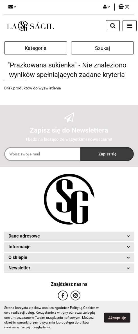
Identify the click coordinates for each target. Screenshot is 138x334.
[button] (124, 7)
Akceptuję (117, 318)
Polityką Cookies (82, 308)
